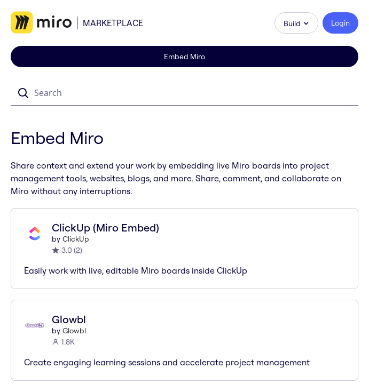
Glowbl (74, 330)
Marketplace (113, 23)
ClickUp (75, 239)
